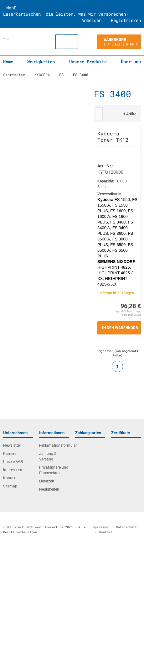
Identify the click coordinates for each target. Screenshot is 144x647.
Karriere (9, 453)
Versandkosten (131, 314)
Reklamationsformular (54, 445)
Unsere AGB (13, 462)
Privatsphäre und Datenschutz (53, 470)
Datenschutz (126, 527)
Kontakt (10, 478)
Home (8, 62)
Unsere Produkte (88, 62)
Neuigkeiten (41, 62)
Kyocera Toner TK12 (113, 136)
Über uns (131, 62)
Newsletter (12, 445)
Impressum (12, 470)
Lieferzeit (46, 481)
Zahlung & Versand (47, 456)
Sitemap (10, 486)
